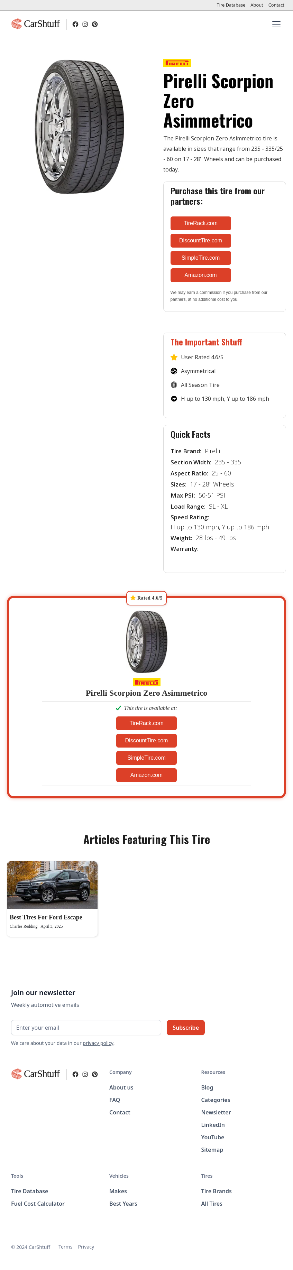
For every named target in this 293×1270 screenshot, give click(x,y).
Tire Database (231, 5)
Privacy (86, 1246)
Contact (276, 5)
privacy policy (98, 1043)
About (256, 5)
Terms (65, 1246)
